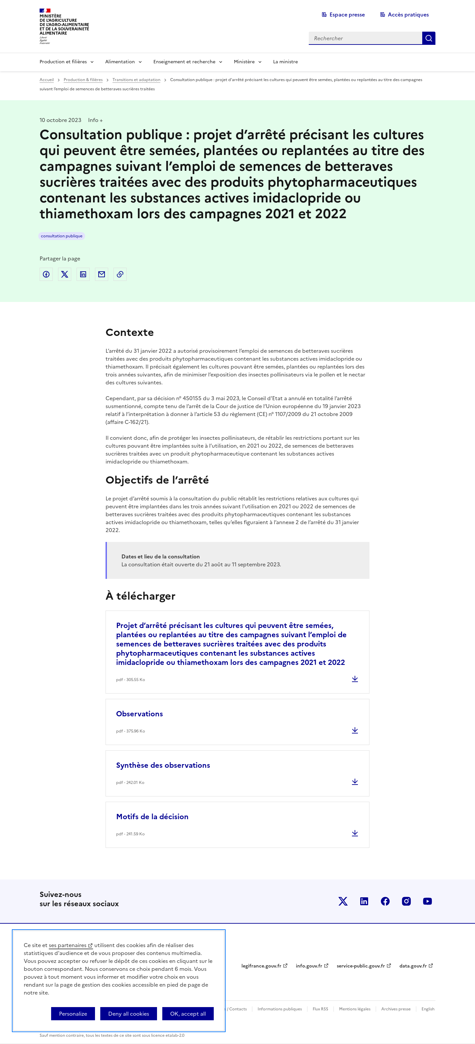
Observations (139, 713)
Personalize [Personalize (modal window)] (73, 1014)
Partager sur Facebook (46, 274)
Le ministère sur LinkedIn (364, 901)
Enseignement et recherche (184, 61)
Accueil (47, 80)
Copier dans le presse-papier (120, 274)
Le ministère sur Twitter (343, 901)
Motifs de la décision (152, 816)
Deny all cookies (128, 1014)
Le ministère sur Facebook (385, 901)
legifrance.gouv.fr (261, 966)
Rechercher (428, 38)
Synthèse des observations (163, 765)
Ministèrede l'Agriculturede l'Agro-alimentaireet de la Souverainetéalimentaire (64, 24)
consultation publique (61, 236)
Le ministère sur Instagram (406, 901)
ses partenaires (67, 945)
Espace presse (347, 14)
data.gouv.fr (413, 966)
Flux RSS (320, 1009)
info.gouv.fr (309, 966)
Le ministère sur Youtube (427, 901)
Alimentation (120, 61)
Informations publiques (280, 1009)
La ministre (285, 61)
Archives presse (396, 1009)
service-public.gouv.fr (361, 966)
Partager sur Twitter (64, 274)
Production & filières (83, 80)
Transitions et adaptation (136, 80)
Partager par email (101, 274)
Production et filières (63, 61)
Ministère (244, 61)
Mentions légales (354, 1009)
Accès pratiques (408, 14)
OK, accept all (188, 1014)
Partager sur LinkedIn (83, 274)
